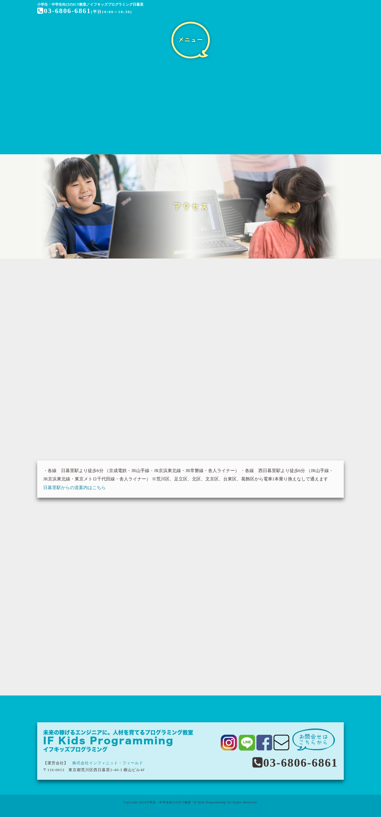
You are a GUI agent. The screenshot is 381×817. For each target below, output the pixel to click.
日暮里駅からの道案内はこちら (74, 487)
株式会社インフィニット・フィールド (107, 763)
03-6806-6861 (64, 11)
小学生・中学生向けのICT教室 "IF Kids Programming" (186, 802)
